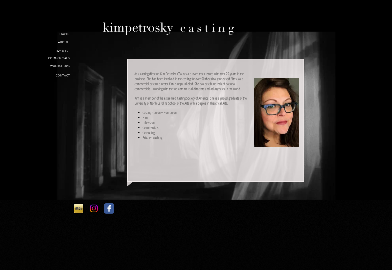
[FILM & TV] (51, 51)
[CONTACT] (53, 75)
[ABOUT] (51, 42)
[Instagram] (94, 208)
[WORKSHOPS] (60, 66)
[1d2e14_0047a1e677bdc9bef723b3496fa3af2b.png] (79, 208)
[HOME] (51, 34)
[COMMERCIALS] (46, 58)
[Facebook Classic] (109, 208)
